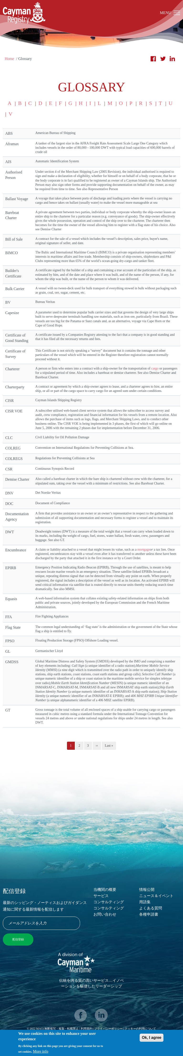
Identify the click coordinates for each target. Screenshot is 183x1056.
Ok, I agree (151, 1038)
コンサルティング (108, 902)
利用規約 (86, 1028)
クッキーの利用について (140, 1028)
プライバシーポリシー (108, 1028)
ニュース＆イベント (156, 896)
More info (40, 1052)
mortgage (143, 549)
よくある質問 (150, 908)
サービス (101, 896)
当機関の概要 (104, 890)
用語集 (145, 902)
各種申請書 (148, 914)
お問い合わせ (104, 914)
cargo (154, 368)
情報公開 (146, 890)
